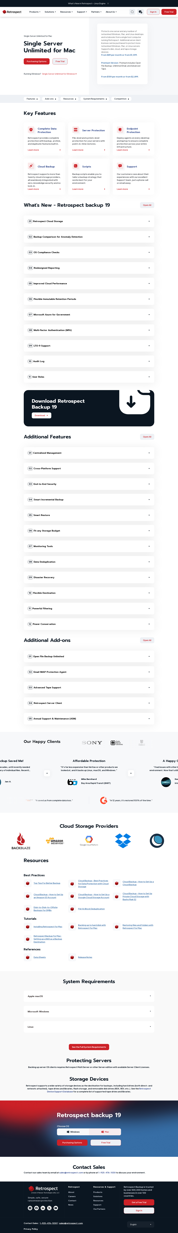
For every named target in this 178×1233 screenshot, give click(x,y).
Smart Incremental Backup (45, 499)
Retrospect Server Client (45, 703)
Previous (47, 773)
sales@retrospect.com (71, 1172)
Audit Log (36, 361)
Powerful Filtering (40, 608)
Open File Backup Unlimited (46, 656)
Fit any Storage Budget (44, 531)
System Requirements (93, 98)
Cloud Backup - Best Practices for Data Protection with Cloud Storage (93, 883)
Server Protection (93, 130)
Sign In (153, 11)
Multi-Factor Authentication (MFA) (50, 330)
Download (41, 415)
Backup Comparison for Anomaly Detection (55, 237)
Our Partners (99, 1209)
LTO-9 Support (39, 346)
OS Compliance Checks (43, 252)
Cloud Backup (46, 166)
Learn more (44, 150)
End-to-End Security (42, 484)
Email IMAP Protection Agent (47, 672)
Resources (65, 11)
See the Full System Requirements (89, 1047)
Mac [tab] (105, 1131)
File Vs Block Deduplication (91, 908)
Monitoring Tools (40, 546)
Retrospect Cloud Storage (45, 221)
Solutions (49, 11)
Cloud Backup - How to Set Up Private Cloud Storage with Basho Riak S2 (137, 896)
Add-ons (49, 98)
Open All (147, 205)
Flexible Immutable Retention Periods (52, 299)
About (71, 1192)
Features (31, 98)
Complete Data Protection (47, 130)
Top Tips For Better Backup (47, 883)
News (70, 1204)
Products (34, 11)
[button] (140, 12)
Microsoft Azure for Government (49, 314)
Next (131, 773)
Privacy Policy (31, 1229)
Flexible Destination (42, 593)
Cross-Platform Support (44, 468)
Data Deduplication (41, 562)
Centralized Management (44, 453)
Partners (95, 11)
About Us (110, 11)
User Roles (36, 377)
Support (81, 11)
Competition (120, 98)
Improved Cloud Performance (47, 283)
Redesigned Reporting (44, 268)
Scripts (86, 166)
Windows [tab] (73, 1131)
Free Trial (169, 11)
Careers (72, 1196)
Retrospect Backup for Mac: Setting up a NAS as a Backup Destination (48, 939)
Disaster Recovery (41, 577)
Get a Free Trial (139, 1202)
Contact (72, 1200)
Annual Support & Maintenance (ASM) (52, 719)
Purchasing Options (36, 61)
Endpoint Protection (133, 130)
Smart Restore (39, 515)
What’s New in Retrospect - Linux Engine (86, 3)
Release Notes (85, 957)
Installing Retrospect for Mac (48, 926)
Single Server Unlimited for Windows (59, 73)
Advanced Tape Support (44, 687)
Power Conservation (42, 624)
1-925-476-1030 (107, 1172)
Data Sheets (40, 957)
